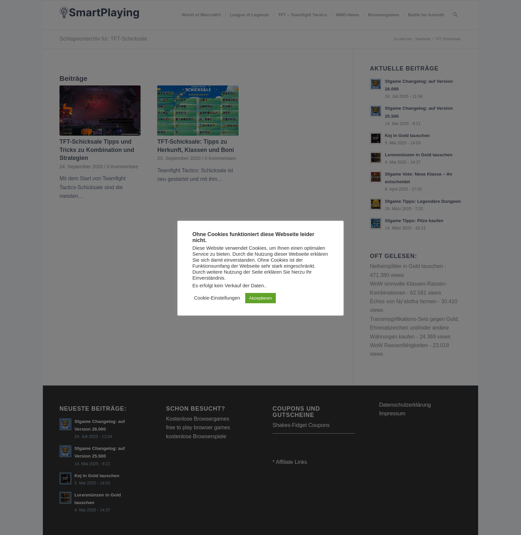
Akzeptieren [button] (260, 298)
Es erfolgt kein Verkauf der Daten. (228, 285)
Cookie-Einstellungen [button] (217, 298)
